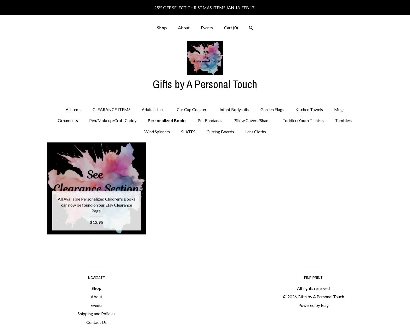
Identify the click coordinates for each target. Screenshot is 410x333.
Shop (162, 27)
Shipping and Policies (96, 313)
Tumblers (343, 120)
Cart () (231, 27)
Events (207, 27)
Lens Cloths (255, 131)
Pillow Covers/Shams (252, 120)
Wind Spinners (157, 131)
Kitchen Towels (309, 109)
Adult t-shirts (154, 109)
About (184, 27)
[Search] (251, 28)
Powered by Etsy (313, 305)
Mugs (339, 109)
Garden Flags (272, 109)
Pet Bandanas (210, 120)
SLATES (188, 131)
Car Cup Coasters (192, 109)
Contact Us (96, 322)
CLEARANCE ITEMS (111, 109)
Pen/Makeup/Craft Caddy (112, 120)
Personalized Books (167, 120)
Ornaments (68, 120)
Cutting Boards (220, 131)
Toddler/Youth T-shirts (303, 120)
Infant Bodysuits (234, 109)
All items (73, 109)
